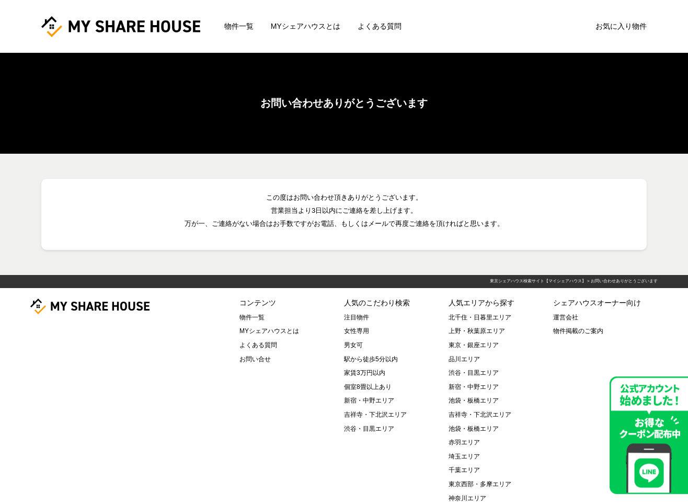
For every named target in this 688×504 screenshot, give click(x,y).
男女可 (353, 345)
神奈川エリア (467, 498)
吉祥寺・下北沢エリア (375, 414)
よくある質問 (380, 26)
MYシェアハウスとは (305, 26)
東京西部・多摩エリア (480, 484)
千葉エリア (464, 470)
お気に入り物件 (621, 26)
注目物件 (356, 317)
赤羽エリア (464, 442)
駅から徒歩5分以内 (371, 359)
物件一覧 (239, 26)
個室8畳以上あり (368, 387)
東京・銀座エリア (474, 345)
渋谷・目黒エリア (369, 428)
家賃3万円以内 (364, 372)
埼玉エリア (464, 456)
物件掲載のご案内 (578, 331)
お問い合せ (255, 359)
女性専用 (356, 331)
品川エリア (464, 359)
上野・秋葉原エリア (477, 331)
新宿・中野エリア (369, 400)
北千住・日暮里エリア (480, 317)
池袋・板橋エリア (474, 400)
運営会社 (565, 317)
